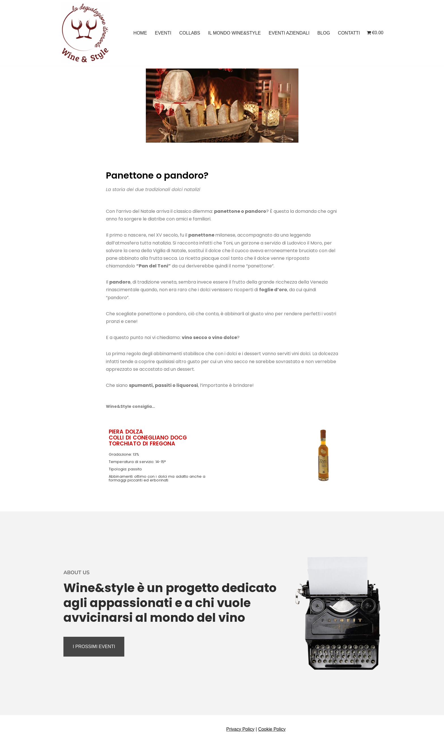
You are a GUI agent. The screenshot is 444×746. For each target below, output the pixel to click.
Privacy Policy (240, 729)
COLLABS (189, 33)
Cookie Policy (272, 729)
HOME (140, 33)
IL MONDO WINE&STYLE (234, 33)
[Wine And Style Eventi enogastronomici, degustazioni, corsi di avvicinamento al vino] (85, 32)
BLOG (323, 33)
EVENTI (163, 33)
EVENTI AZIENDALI (289, 33)
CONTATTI (349, 33)
